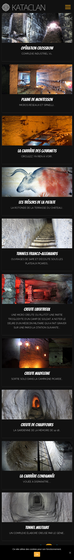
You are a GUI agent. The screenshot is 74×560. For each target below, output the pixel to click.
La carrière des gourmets (37, 151)
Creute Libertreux (37, 309)
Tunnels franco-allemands (37, 253)
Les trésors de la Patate (37, 202)
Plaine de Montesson (37, 99)
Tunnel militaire (37, 527)
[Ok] (70, 552)
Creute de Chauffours (37, 424)
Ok (37, 554)
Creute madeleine (37, 373)
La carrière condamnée (37, 476)
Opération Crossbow (37, 48)
